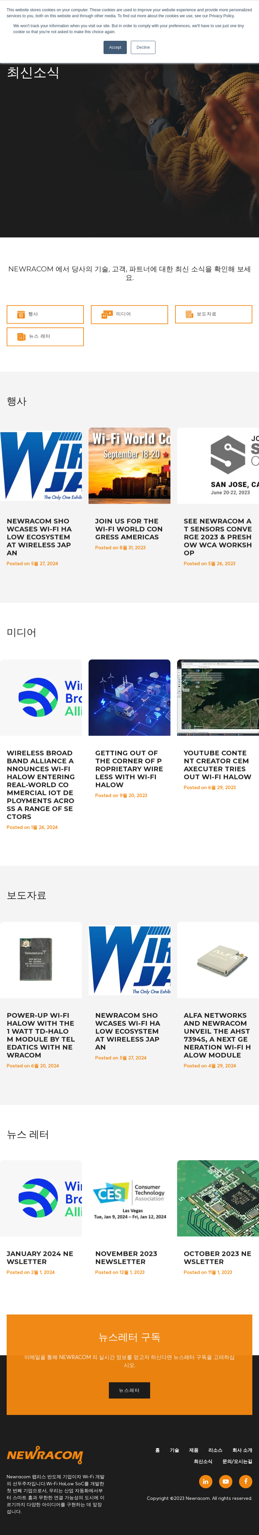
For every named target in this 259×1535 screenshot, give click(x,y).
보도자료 (201, 344)
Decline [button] (143, 47)
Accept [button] (115, 47)
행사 (27, 345)
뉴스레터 (129, 1458)
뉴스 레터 (34, 367)
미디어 (116, 345)
